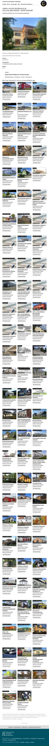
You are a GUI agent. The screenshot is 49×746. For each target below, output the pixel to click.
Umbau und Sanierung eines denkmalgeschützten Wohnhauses (39, 637)
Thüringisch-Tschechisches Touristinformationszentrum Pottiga (39, 135)
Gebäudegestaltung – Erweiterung (12, 77)
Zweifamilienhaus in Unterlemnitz (7, 548)
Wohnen (23, 77)
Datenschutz (24, 727)
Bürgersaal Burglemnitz (8, 441)
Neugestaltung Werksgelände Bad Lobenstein (24, 244)
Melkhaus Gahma (37, 292)
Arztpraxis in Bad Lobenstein (24, 400)
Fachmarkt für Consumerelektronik (37, 611)
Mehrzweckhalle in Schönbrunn (37, 545)
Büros (8, 4)
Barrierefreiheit (17, 727)
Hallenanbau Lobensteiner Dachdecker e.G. (39, 590)
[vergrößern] (24, 34)
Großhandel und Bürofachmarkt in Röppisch (8, 270)
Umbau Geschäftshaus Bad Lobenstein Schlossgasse (24, 292)
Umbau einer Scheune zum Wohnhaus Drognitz (8, 314)
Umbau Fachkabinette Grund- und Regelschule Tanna (9, 681)
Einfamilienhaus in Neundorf (9, 336)
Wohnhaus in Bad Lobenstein (39, 569)
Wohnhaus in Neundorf (7, 525)
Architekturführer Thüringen (11, 1)
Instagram (27, 742)
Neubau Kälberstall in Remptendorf (23, 270)
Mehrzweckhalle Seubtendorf (39, 94)
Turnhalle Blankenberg (7, 111)
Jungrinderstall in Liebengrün (24, 500)
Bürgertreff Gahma (37, 420)
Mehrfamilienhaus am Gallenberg (38, 396)
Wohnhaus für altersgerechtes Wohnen (8, 157)
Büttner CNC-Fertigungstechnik (6, 632)
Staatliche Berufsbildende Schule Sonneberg (8, 701)
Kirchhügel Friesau (37, 483)
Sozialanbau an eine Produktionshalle (7, 292)
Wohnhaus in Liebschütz (23, 527)
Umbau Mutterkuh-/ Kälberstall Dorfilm (7, 357)
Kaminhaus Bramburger (38, 157)
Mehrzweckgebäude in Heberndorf (7, 134)
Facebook (22, 742)
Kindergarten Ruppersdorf (39, 526)
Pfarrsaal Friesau (6, 420)
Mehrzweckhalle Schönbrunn (24, 198)
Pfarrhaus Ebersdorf (7, 568)
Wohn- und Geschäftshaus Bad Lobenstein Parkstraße (24, 314)
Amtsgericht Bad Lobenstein (9, 400)
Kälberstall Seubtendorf (38, 111)
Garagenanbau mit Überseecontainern (6, 459)
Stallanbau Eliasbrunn (7, 247)
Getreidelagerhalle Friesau (24, 633)
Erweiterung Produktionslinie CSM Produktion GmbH (9, 587)
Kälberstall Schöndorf (23, 157)
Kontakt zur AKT (12, 740)
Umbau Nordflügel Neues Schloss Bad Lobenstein (38, 334)
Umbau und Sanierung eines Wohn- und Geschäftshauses (24, 419)
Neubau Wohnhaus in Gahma (39, 269)
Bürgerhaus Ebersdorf (38, 379)
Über (19, 4)
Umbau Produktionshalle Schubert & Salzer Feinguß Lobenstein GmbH (39, 462)
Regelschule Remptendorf (24, 91)
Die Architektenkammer (16, 738)
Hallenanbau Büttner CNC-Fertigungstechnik (24, 459)
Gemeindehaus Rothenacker (39, 175)
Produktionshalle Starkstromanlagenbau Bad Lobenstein (8, 609)
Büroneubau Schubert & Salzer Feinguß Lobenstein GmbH (24, 613)
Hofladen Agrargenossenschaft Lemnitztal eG (38, 659)
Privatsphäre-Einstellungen (34, 727)
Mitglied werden (41, 738)
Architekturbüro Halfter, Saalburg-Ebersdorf (15, 13)
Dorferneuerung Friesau (23, 680)
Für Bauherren (26, 738)
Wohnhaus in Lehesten (23, 484)
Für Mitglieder (33, 738)
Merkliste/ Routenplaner (27, 4)
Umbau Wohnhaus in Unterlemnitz (37, 248)
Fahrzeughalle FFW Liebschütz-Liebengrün (23, 658)
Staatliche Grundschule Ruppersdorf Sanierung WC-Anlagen (39, 203)
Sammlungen (14, 4)
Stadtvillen (20, 354)
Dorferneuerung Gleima (8, 484)
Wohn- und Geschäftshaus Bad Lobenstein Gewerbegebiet (39, 313)
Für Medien (4, 740)
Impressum (10, 727)
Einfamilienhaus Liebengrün (39, 225)
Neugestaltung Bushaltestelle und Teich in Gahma (9, 224)
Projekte (4, 4)
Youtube (32, 742)
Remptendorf (29, 77)
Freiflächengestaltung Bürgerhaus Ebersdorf (38, 357)
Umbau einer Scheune (7, 94)
